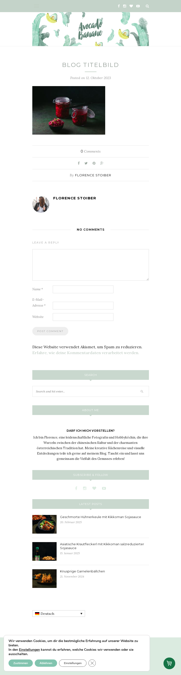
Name (37, 289)
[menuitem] (58, 613)
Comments (91, 151)
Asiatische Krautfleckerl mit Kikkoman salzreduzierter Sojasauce (102, 546)
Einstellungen (29, 650)
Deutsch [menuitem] (47, 613)
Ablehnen (46, 663)
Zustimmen (20, 663)
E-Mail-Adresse (39, 303)
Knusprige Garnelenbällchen (82, 571)
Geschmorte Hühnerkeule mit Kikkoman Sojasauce (100, 517)
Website (37, 317)
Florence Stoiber (93, 175)
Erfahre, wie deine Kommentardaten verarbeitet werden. (85, 352)
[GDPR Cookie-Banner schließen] (92, 663)
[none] (58, 613)
